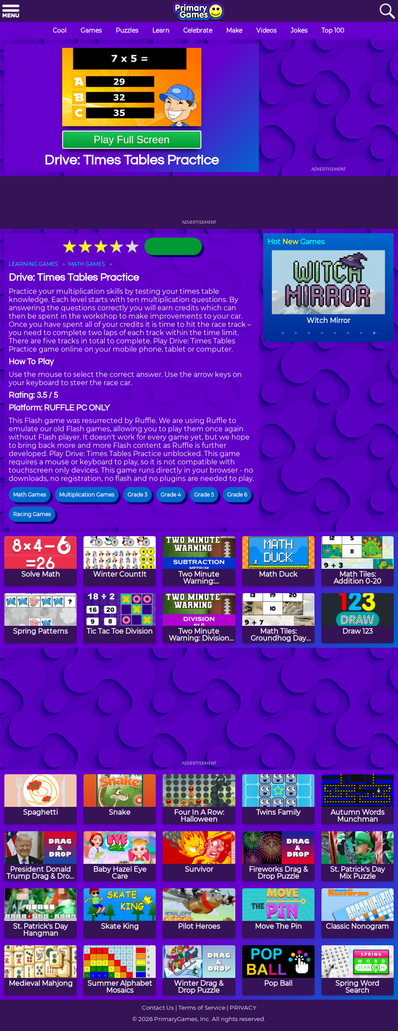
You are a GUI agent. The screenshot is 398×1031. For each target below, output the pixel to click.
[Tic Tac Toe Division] (120, 618)
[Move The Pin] (278, 913)
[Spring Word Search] (357, 970)
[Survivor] (199, 856)
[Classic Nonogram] (357, 913)
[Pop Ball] (278, 970)
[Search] (387, 11)
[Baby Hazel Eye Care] (120, 856)
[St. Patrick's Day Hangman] (40, 913)
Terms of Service (201, 1007)
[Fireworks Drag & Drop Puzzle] (278, 856)
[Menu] (11, 11)
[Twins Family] (278, 799)
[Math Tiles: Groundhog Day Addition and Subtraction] (278, 618)
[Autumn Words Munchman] (357, 799)
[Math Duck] (278, 561)
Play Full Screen (132, 139)
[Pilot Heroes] (199, 913)
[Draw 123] (357, 618)
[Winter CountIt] (120, 561)
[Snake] (120, 799)
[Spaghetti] (40, 799)
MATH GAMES (86, 264)
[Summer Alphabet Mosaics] (120, 970)
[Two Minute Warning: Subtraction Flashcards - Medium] (199, 561)
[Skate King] (120, 913)
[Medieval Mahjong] (40, 970)
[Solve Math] (40, 561)
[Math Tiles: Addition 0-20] (357, 561)
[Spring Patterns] (40, 618)
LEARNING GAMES (33, 264)
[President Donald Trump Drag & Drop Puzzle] (40, 856)
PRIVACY (243, 1007)
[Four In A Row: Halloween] (199, 799)
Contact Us (158, 1007)
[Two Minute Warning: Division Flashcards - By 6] (199, 618)
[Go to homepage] (198, 12)
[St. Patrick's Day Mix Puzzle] (357, 856)
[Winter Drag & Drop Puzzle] (199, 970)
